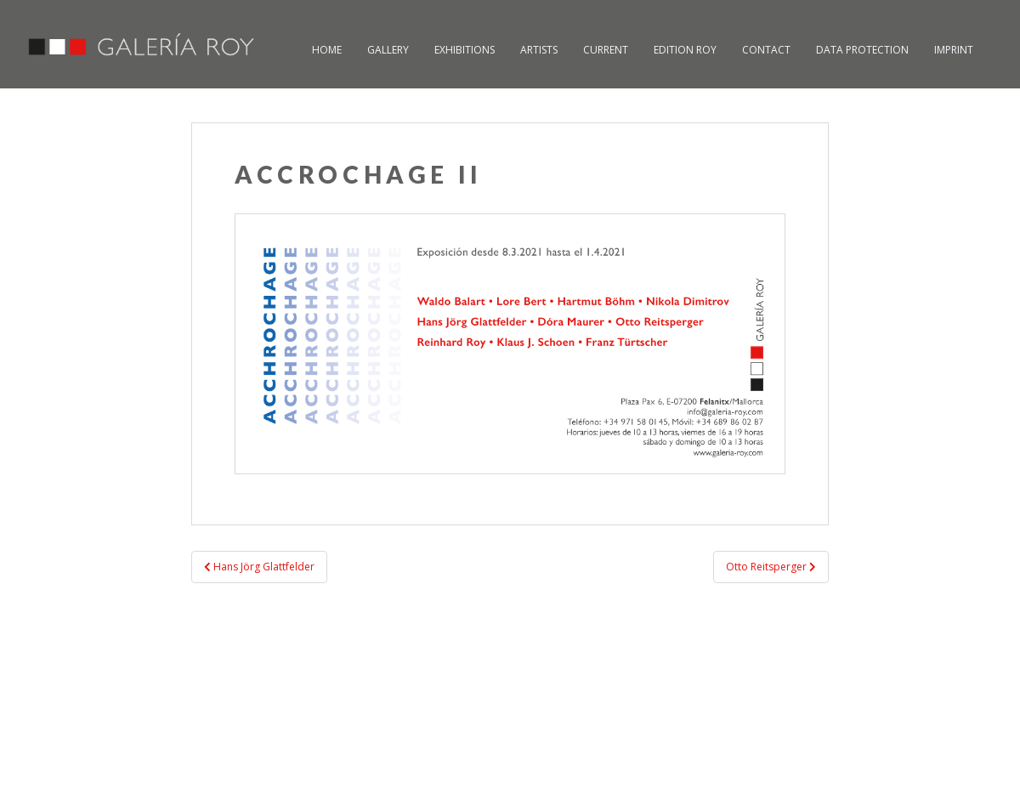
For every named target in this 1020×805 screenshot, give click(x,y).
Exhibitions (464, 50)
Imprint (953, 50)
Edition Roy (685, 50)
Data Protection (862, 50)
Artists (539, 50)
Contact (766, 50)
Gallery (388, 50)
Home (327, 50)
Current (605, 50)
